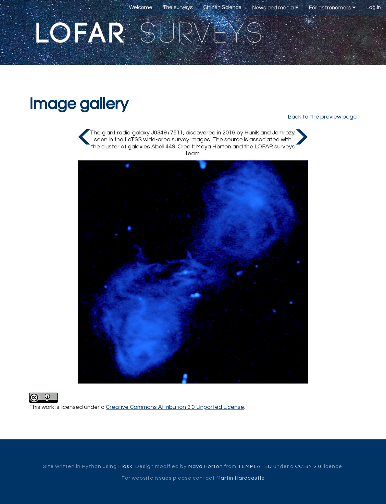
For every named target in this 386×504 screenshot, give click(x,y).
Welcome (140, 7)
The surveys (178, 7)
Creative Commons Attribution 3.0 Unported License (175, 407)
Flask (125, 466)
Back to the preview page (322, 117)
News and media (275, 8)
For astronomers (332, 8)
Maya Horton (205, 466)
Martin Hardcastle (240, 478)
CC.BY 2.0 (308, 466)
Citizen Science (222, 7)
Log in (373, 7)
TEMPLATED (255, 466)
